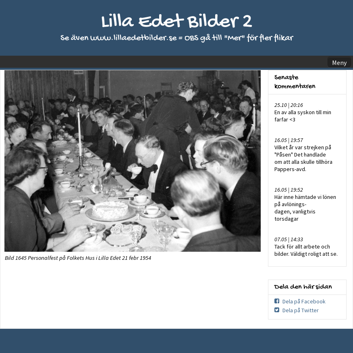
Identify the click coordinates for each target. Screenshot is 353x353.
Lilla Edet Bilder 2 (177, 22)
